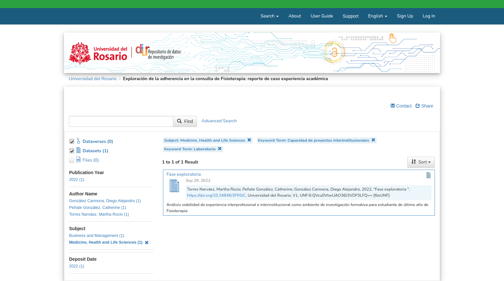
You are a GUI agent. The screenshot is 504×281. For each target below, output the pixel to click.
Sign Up (405, 16)
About (294, 16)
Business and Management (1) (96, 235)
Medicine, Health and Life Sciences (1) (109, 242)
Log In (429, 16)
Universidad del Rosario (93, 79)
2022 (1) (76, 179)
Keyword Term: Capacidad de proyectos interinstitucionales (316, 140)
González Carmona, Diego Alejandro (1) (105, 201)
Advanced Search (219, 121)
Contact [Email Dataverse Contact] (401, 105)
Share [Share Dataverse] (424, 105)
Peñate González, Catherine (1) (97, 207)
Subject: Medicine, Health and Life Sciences (208, 140)
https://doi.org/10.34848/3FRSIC (216, 195)
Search (270, 16)
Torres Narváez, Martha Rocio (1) (99, 214)
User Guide (321, 16)
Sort (421, 162)
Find (185, 121)
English (377, 16)
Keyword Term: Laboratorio (193, 149)
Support (350, 16)
